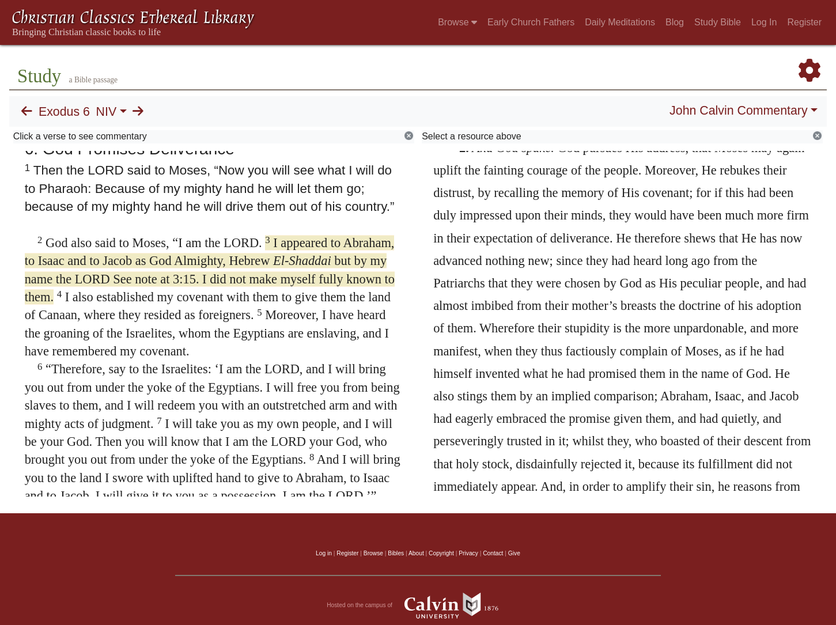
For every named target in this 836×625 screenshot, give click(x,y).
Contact (493, 553)
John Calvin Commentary (738, 111)
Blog (674, 22)
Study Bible (717, 22)
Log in (324, 553)
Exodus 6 (64, 112)
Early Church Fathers (530, 22)
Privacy (468, 553)
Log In (764, 22)
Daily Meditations (620, 22)
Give (514, 553)
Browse (457, 22)
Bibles (396, 553)
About (416, 553)
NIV (106, 112)
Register (804, 22)
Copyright (441, 553)
